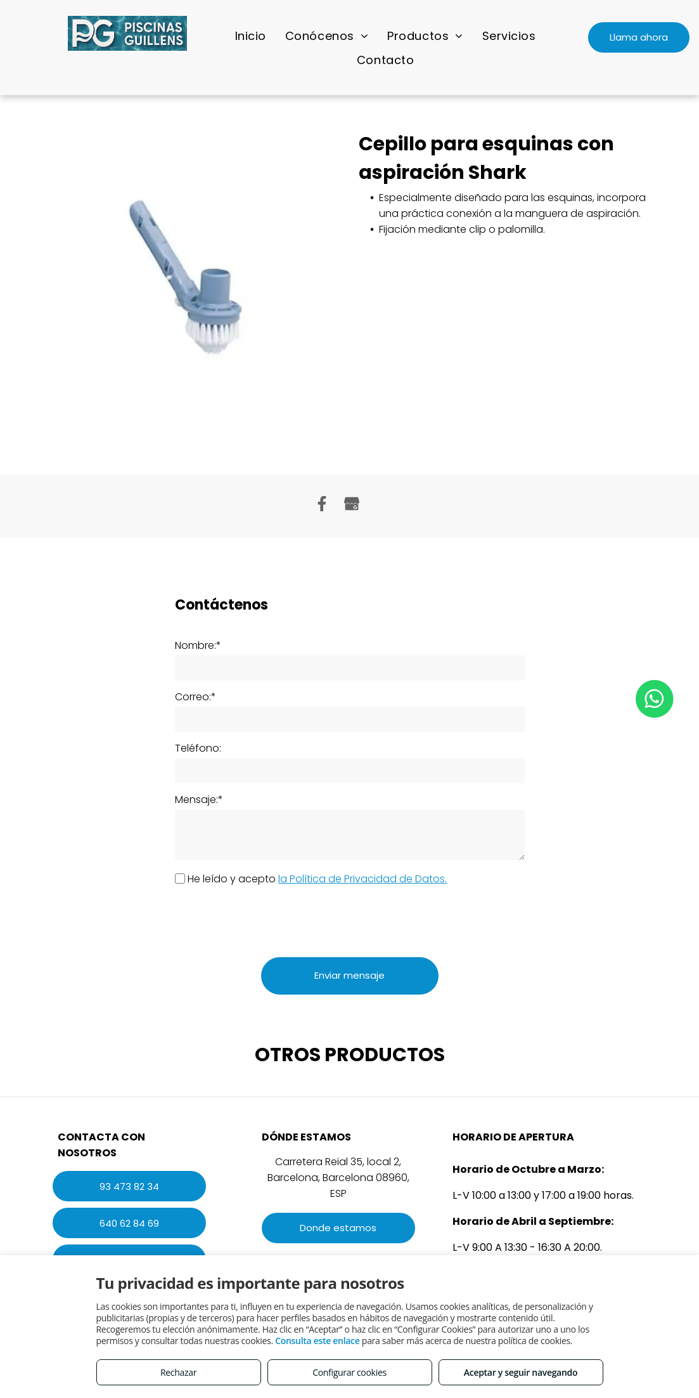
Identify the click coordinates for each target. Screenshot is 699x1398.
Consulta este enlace (317, 1341)
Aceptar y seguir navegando (520, 1372)
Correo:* (195, 696)
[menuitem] (251, 35)
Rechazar (178, 1372)
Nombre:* (198, 645)
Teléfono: (198, 748)
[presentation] (271, 919)
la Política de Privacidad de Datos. (362, 879)
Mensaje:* (199, 799)
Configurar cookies (349, 1372)
